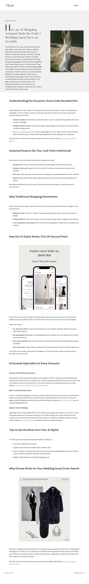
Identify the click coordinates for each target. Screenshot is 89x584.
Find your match (67, 400)
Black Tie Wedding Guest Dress (24, 132)
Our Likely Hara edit (27, 420)
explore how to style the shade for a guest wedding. (31, 385)
